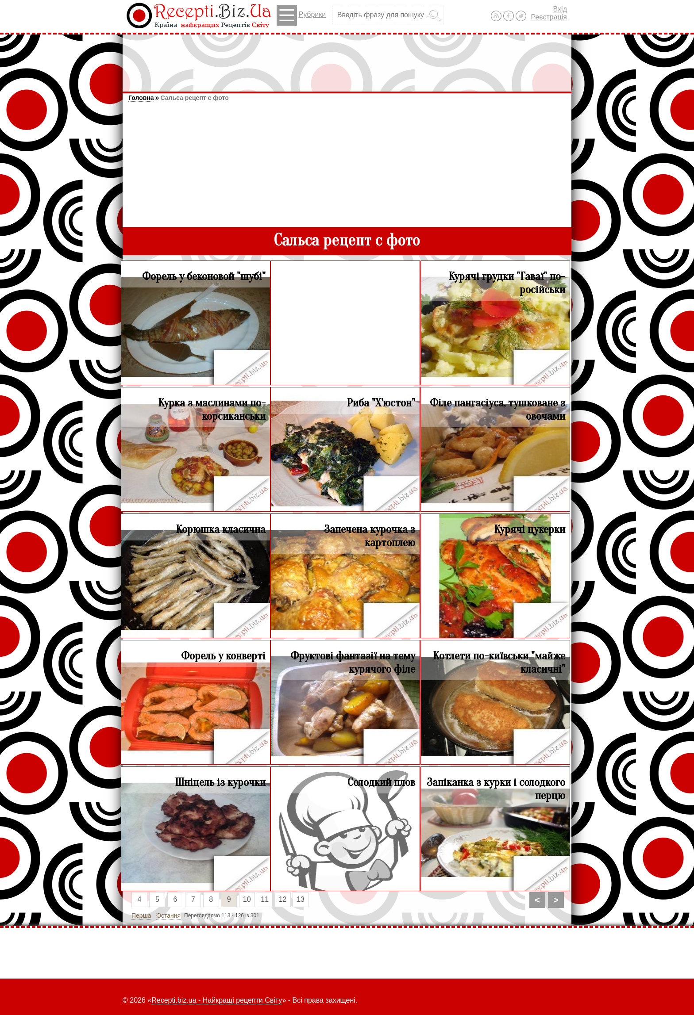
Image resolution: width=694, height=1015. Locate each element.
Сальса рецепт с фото (194, 97)
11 (265, 899)
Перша (141, 915)
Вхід (560, 9)
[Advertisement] (347, 59)
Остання (168, 915)
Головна (141, 97)
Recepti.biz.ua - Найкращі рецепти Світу (216, 1000)
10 (247, 899)
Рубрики (301, 15)
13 (301, 899)
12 (283, 899)
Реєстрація (549, 17)
